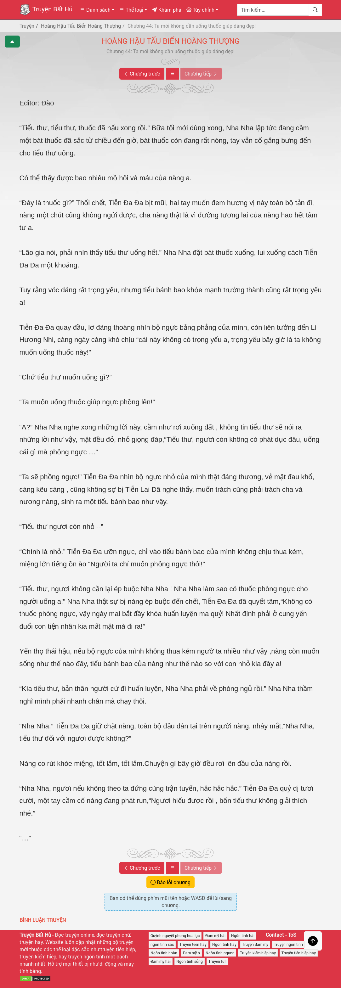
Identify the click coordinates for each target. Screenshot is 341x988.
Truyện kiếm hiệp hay (258, 952)
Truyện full (217, 961)
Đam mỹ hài (215, 935)
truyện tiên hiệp (117, 949)
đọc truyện (108, 934)
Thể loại (131, 9)
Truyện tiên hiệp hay (298, 952)
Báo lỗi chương (170, 882)
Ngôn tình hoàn (164, 952)
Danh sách (95, 9)
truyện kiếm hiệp (38, 956)
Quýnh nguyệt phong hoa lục (175, 935)
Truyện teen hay (193, 944)
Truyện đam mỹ (255, 944)
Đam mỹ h (191, 952)
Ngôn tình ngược (220, 952)
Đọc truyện (67, 934)
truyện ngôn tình (86, 956)
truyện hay (31, 942)
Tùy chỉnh (200, 9)
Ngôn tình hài (242, 935)
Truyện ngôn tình (288, 944)
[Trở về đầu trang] (313, 940)
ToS (292, 934)
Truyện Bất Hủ (46, 9)
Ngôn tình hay (224, 944)
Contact (275, 934)
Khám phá (166, 9)
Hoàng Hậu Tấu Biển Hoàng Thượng (171, 41)
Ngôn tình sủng (189, 961)
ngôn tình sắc (162, 944)
